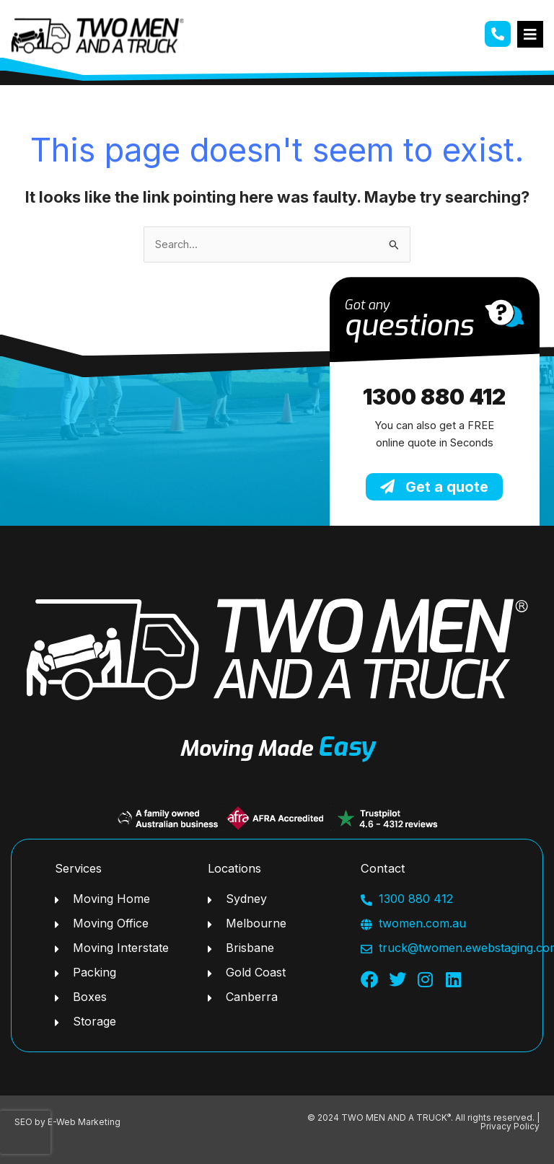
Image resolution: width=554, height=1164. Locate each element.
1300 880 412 (434, 397)
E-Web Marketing (84, 1121)
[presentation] (25, 1132)
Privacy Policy (510, 1126)
